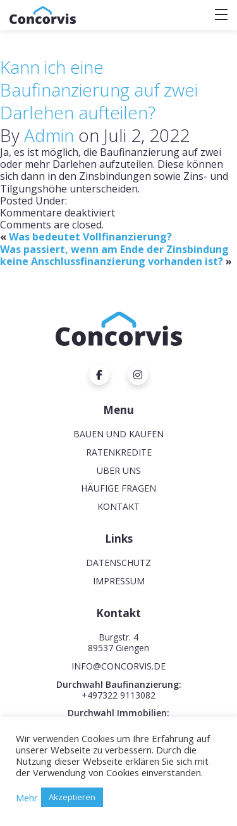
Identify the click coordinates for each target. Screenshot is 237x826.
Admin (49, 135)
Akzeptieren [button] (72, 797)
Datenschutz (118, 563)
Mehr (27, 797)
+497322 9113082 (118, 695)
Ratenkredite (119, 452)
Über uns (119, 470)
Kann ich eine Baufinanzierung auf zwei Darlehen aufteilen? (99, 89)
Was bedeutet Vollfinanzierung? (90, 237)
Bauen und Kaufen (118, 434)
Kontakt (118, 506)
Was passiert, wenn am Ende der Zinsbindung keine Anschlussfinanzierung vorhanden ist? (114, 255)
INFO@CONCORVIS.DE (118, 666)
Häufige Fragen (118, 488)
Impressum (119, 581)
